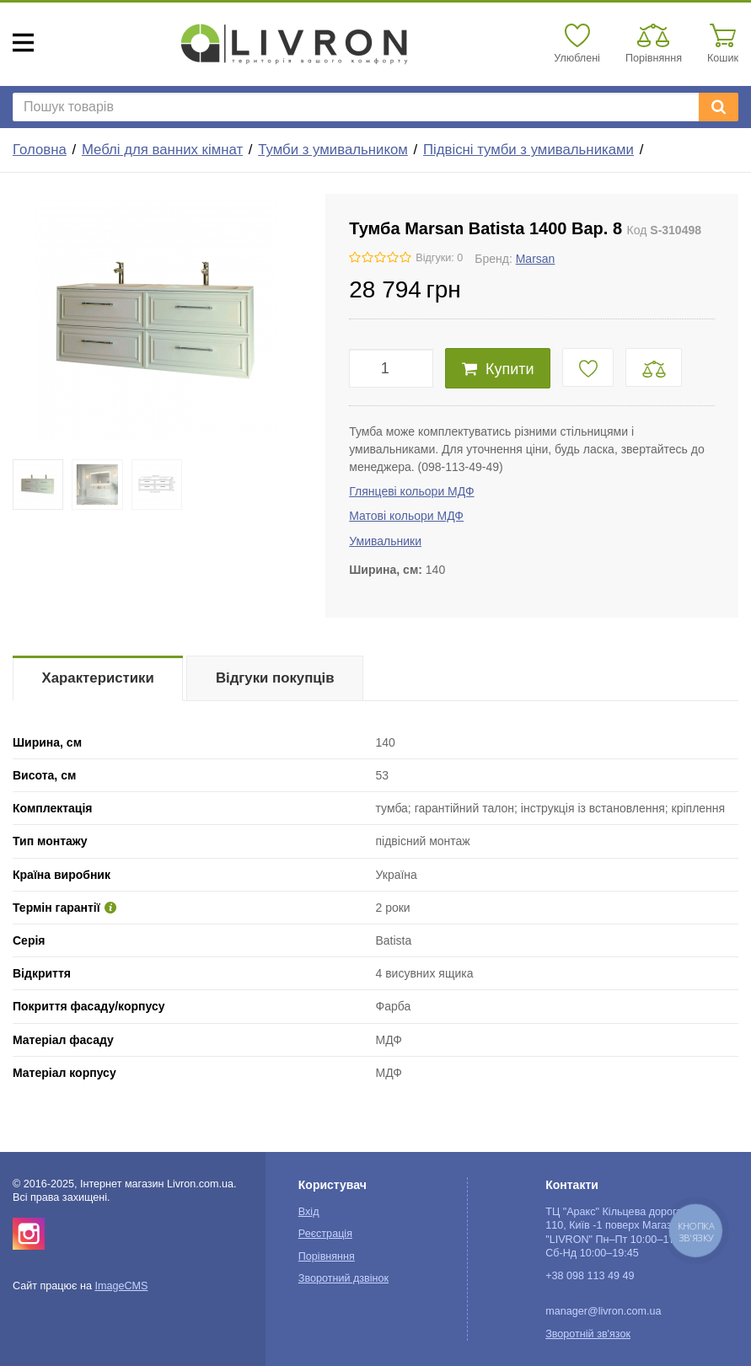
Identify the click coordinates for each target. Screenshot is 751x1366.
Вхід (308, 1212)
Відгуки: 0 (439, 258)
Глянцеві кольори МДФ (411, 491)
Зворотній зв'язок (587, 1334)
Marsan (535, 258)
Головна (40, 150)
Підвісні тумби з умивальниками (528, 150)
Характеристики (98, 678)
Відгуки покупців (275, 678)
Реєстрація (325, 1234)
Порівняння (326, 1256)
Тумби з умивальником (333, 150)
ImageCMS (121, 1286)
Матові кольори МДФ (406, 515)
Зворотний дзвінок (343, 1278)
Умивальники (385, 541)
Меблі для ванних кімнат (162, 150)
